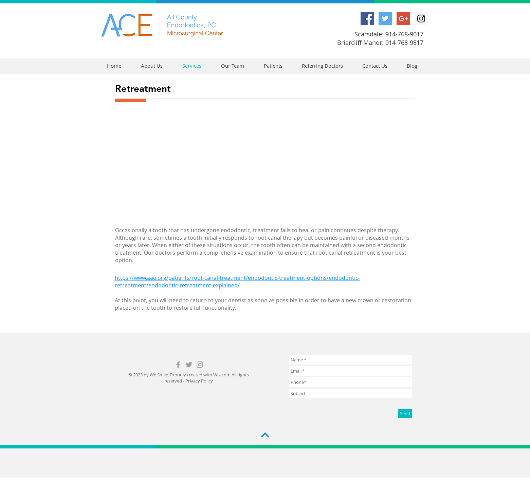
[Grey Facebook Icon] (178, 364)
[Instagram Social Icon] (421, 18)
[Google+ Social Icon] (403, 18)
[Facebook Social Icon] (367, 18)
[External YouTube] (265, 163)
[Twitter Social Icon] (385, 18)
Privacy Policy (199, 381)
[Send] (405, 413)
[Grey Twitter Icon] (189, 364)
